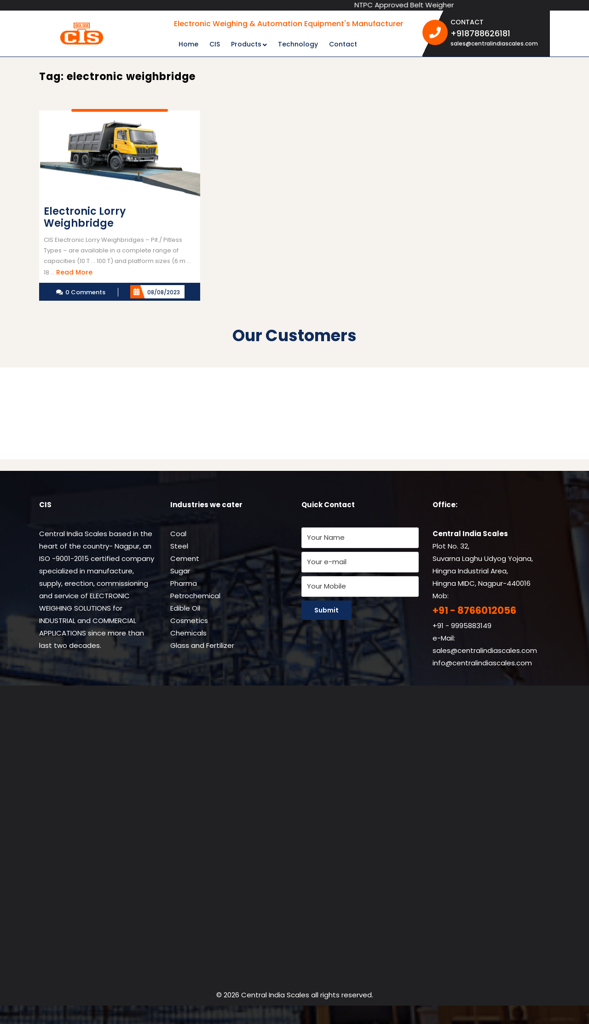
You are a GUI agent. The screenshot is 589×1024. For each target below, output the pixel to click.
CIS (214, 44)
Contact (343, 44)
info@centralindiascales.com (482, 663)
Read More (74, 272)
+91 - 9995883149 (462, 625)
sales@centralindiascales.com (494, 43)
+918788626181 (496, 33)
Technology (298, 44)
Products (246, 44)
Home (188, 44)
